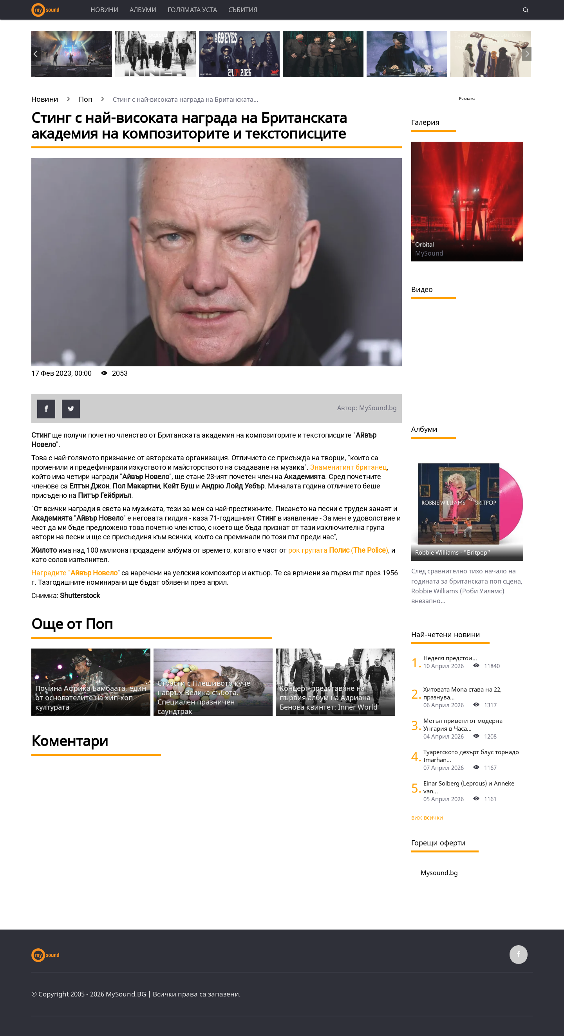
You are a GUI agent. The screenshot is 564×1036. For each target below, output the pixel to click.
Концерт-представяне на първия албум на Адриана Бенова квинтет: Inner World (329, 697)
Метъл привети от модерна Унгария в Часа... (463, 724)
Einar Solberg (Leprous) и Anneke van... (468, 787)
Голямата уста (192, 9)
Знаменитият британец (348, 467)
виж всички (427, 817)
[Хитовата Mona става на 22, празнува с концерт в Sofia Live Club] (414, 693)
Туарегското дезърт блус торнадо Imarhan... (471, 756)
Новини (104, 9)
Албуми (143, 9)
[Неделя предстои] (414, 662)
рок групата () (337, 550)
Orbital (424, 244)
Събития (242, 9)
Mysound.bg (439, 872)
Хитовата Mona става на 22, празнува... (462, 693)
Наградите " (74, 573)
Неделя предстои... (450, 658)
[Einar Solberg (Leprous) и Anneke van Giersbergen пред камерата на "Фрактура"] (414, 787)
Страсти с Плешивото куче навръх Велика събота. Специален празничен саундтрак (203, 697)
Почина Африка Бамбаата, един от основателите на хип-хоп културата (90, 697)
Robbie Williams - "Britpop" (452, 552)
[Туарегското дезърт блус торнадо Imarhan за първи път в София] (414, 756)
